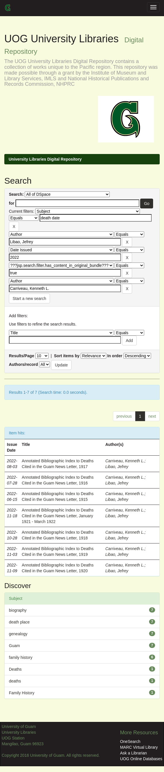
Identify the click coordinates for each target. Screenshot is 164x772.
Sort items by (67, 355)
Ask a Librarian (133, 753)
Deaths (15, 669)
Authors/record (23, 364)
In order (114, 355)
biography (18, 610)
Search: (16, 194)
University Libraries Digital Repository (45, 159)
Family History (21, 693)
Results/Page (21, 355)
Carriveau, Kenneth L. (124, 461)
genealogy (18, 634)
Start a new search (29, 298)
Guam (14, 645)
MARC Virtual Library (139, 747)
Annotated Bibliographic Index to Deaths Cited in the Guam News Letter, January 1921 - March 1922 (58, 516)
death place (19, 622)
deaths (15, 681)
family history (20, 657)
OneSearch (130, 741)
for (11, 203)
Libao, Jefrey (116, 466)
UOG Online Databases (141, 758)
